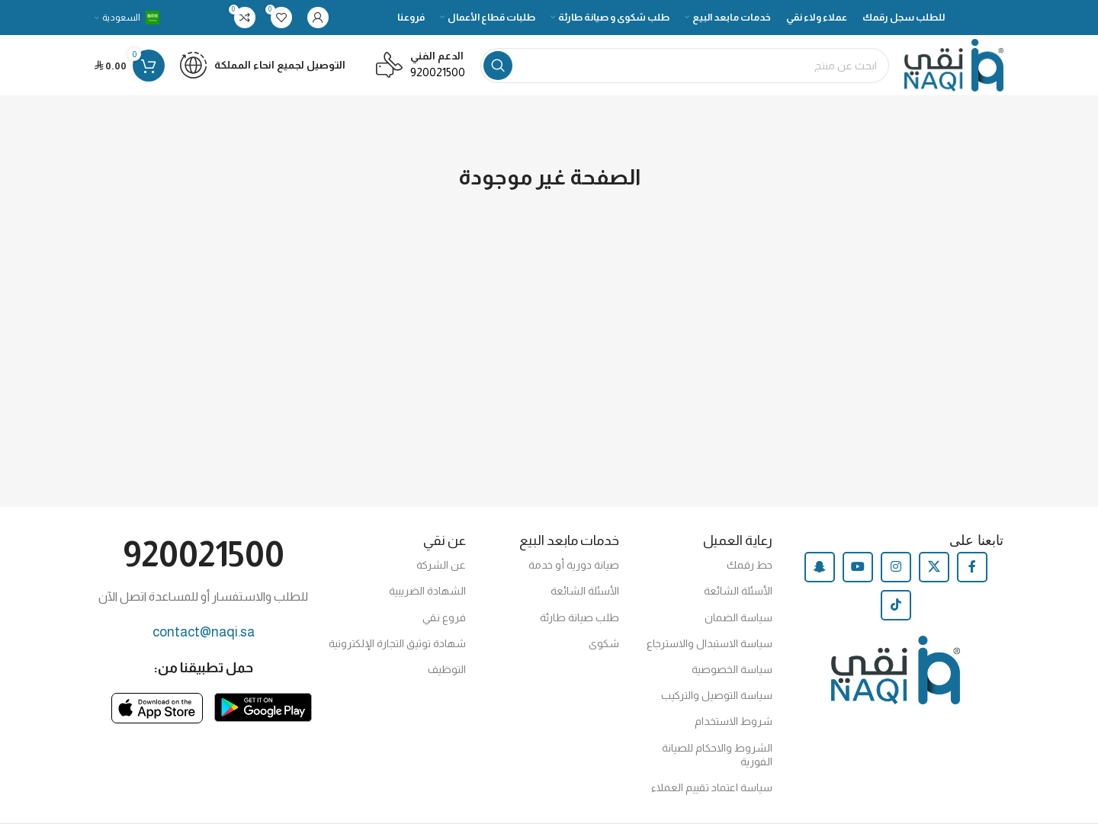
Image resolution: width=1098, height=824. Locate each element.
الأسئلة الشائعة (738, 592)
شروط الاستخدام (733, 723)
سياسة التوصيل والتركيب (716, 697)
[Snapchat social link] (819, 568)
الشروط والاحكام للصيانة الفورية (717, 756)
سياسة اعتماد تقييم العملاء (711, 789)
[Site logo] (952, 65)
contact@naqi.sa (203, 633)
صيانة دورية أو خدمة (573, 566)
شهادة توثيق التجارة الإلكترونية (397, 645)
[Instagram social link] (896, 568)
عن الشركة (441, 566)
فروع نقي (444, 619)
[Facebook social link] (972, 568)
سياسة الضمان (738, 619)
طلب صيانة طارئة (579, 619)
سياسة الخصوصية (732, 671)
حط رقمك (749, 566)
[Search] (683, 66)
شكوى (604, 645)
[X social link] (934, 568)
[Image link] (263, 707)
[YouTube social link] (858, 568)
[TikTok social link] (896, 607)
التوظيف (447, 671)
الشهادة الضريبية (427, 592)
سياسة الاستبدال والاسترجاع (709, 645)
